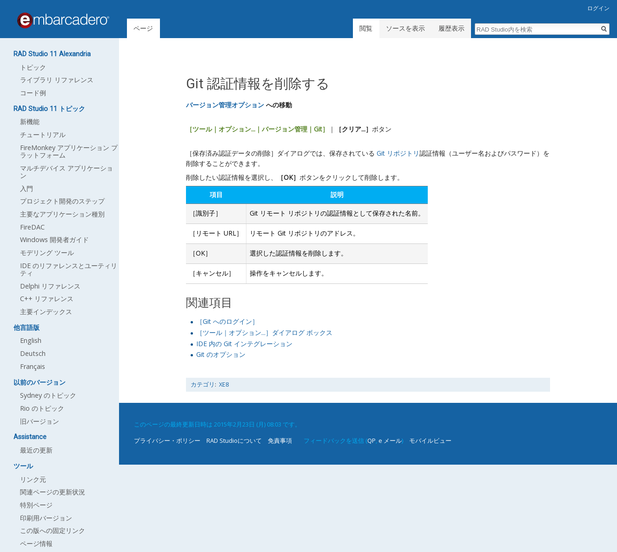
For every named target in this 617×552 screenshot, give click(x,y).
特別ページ (36, 504)
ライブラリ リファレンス (56, 79)
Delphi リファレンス (50, 286)
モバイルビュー (430, 440)
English (30, 340)
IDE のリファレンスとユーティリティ (68, 269)
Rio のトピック (42, 408)
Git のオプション (220, 354)
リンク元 (33, 479)
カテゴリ (203, 384)
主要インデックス (46, 311)
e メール (390, 440)
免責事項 (280, 440)
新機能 (30, 121)
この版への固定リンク (52, 530)
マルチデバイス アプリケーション (66, 172)
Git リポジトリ (398, 153)
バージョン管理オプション (225, 104)
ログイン (598, 8)
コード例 (33, 92)
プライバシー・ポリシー (167, 440)
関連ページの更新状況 (52, 491)
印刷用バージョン (46, 517)
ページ (143, 28)
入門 (26, 188)
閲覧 (365, 28)
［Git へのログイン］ (227, 321)
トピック (33, 67)
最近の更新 (36, 450)
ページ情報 (36, 543)
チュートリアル (43, 134)
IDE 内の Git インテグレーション (244, 343)
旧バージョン (39, 421)
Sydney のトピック (48, 395)
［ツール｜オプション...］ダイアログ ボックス (264, 332)
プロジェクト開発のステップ (62, 201)
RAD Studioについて (234, 440)
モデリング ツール (47, 252)
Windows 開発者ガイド (54, 239)
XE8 (224, 384)
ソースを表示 (405, 28)
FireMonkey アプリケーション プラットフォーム (69, 151)
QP (371, 440)
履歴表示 (451, 28)
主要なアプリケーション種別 (62, 214)
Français (32, 366)
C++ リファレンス (46, 298)
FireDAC (32, 227)
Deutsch (33, 353)
